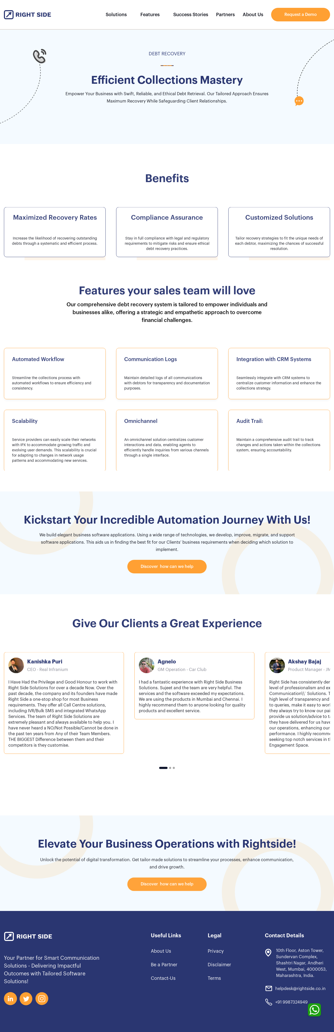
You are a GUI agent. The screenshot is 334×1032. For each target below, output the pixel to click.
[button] (119, 14)
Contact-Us (163, 978)
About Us (253, 14)
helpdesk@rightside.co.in (300, 989)
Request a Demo (300, 15)
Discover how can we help (167, 567)
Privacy (216, 951)
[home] (27, 14)
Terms (214, 978)
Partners (225, 14)
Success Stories (190, 14)
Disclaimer (219, 964)
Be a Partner (164, 964)
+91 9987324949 (291, 1002)
